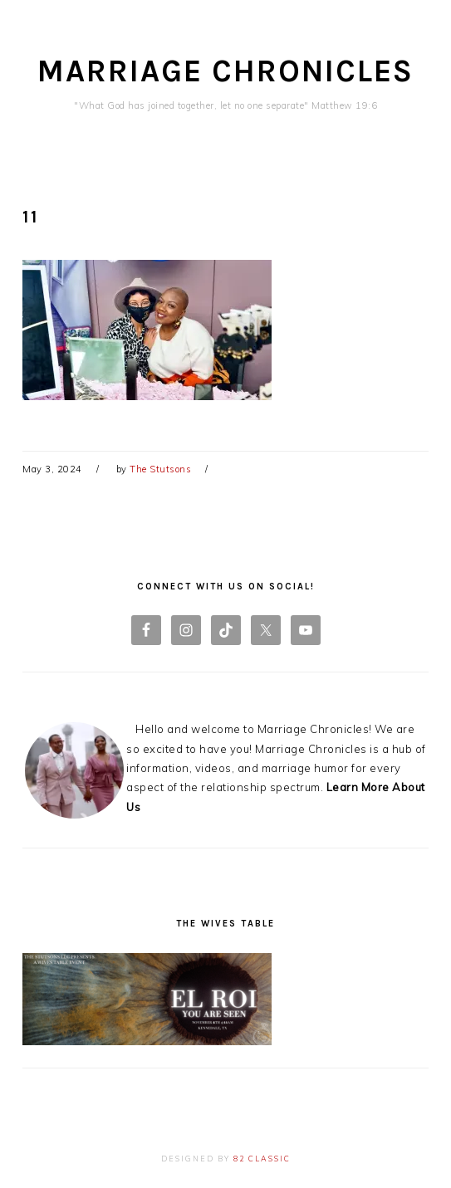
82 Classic (262, 1158)
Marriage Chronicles (225, 71)
